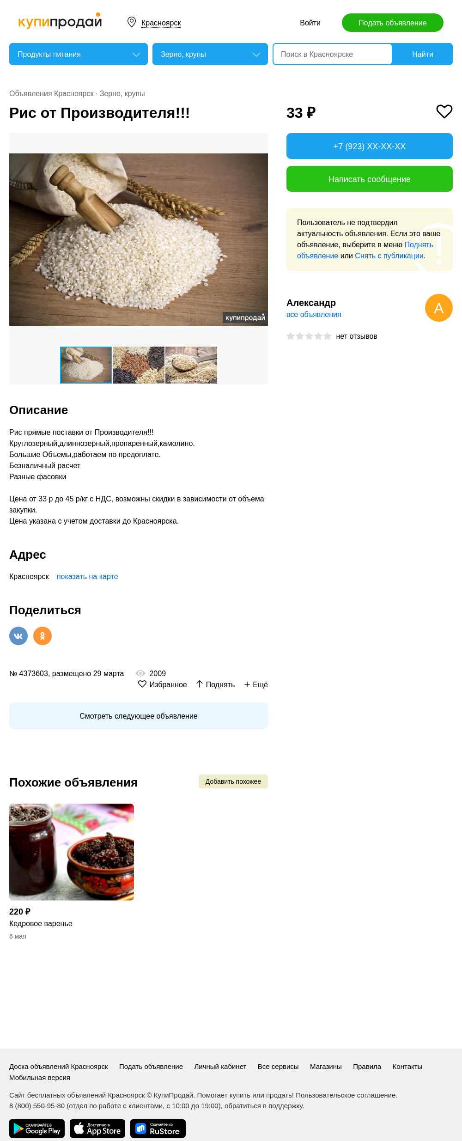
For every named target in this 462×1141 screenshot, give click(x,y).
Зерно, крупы (122, 94)
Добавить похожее (233, 781)
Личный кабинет (221, 1066)
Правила (367, 1066)
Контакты (408, 1066)
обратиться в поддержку (263, 1106)
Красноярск (161, 23)
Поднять (220, 685)
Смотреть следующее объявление (138, 716)
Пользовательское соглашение (345, 1095)
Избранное (168, 685)
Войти (310, 23)
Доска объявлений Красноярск (58, 1066)
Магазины (326, 1066)
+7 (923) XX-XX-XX (370, 146)
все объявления (313, 314)
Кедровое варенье (41, 923)
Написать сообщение (369, 179)
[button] (259, 141)
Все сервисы (278, 1066)
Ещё (260, 685)
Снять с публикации (389, 256)
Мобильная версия (39, 1077)
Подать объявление (392, 23)
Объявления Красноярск (51, 94)
